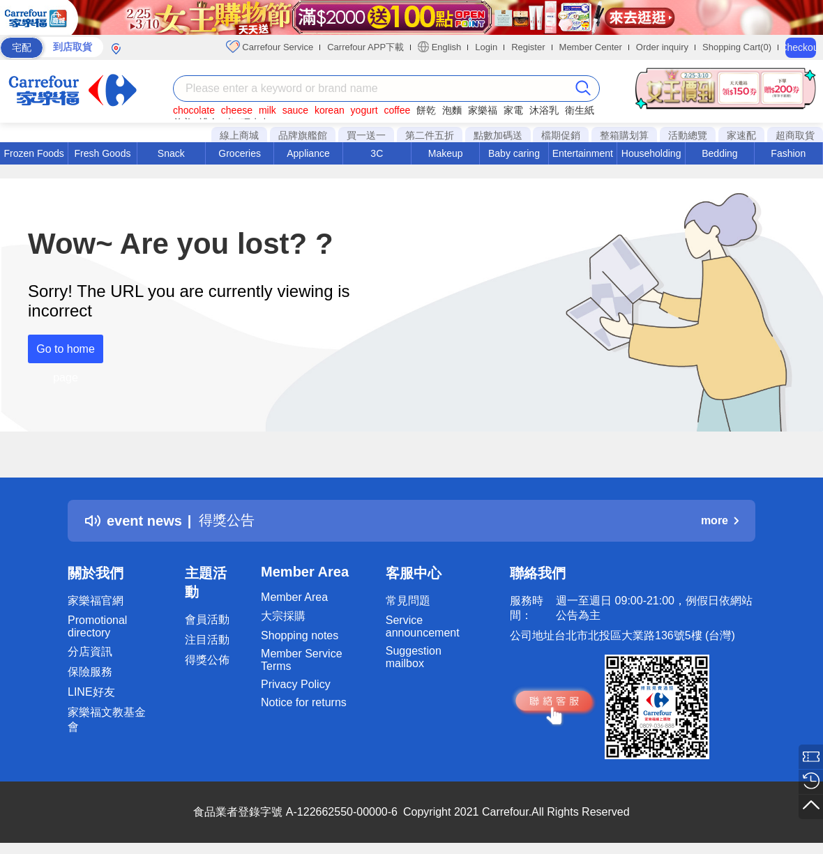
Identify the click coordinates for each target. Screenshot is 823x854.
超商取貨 (795, 135)
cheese (236, 110)
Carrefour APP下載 (365, 47)
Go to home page (65, 353)
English (439, 46)
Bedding (719, 153)
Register (528, 47)
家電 (513, 110)
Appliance (308, 153)
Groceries (239, 153)
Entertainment (582, 153)
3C (376, 153)
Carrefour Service (269, 46)
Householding (651, 153)
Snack (171, 153)
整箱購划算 (624, 135)
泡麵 (452, 110)
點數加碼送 (498, 135)
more (720, 520)
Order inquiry (662, 47)
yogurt (364, 110)
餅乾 (426, 110)
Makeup (445, 153)
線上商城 (239, 135)
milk (267, 110)
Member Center (590, 47)
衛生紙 (579, 110)
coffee (397, 110)
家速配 (741, 135)
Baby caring (514, 153)
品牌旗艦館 (302, 135)
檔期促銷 (560, 135)
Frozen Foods (33, 153)
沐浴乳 (544, 110)
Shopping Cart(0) (736, 47)
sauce (295, 110)
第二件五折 (429, 135)
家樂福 (482, 110)
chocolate (194, 110)
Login (486, 47)
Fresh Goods (103, 153)
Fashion (788, 153)
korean (330, 110)
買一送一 (366, 135)
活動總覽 (687, 135)
